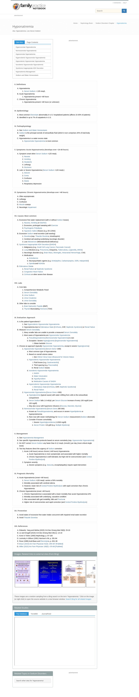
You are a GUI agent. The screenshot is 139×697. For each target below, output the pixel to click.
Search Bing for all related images (78, 599)
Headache (28, 162)
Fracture (61, 499)
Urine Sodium (29, 295)
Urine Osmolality (30, 301)
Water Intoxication (40, 376)
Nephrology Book (86, 23)
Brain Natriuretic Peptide (33, 306)
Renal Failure (29, 269)
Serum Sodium (29, 91)
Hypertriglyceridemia (47, 422)
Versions (117, 3)
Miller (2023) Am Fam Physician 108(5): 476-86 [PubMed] (41, 546)
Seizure (27, 173)
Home (75, 23)
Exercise (54, 225)
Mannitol (71, 406)
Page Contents (32, 42)
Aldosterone (32, 242)
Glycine (78, 406)
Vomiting (27, 159)
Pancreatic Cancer (63, 247)
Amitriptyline (56, 261)
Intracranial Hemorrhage (71, 253)
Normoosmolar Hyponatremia (26, 51)
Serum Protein (39, 425)
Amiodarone (33, 258)
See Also (19, 42)
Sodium (22, 133)
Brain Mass (48, 253)
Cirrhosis (27, 274)
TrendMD (34, 614)
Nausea (27, 156)
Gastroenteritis (52, 362)
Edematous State (25, 266)
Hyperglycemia (49, 341)
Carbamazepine (68, 261)
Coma (26, 176)
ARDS (79, 250)
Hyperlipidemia (75, 411)
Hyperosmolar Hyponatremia (26, 47)
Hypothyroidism (40, 379)
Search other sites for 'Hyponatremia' (30, 680)
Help (125, 3)
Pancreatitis (52, 365)
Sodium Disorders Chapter (105, 23)
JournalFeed (46, 614)
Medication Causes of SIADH (45, 381)
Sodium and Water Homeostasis (27, 75)
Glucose (49, 343)
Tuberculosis (63, 250)
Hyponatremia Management (25, 72)
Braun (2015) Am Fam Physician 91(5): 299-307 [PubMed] (41, 544)
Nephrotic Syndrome (44, 269)
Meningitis (57, 253)
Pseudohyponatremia (37, 338)
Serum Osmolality (31, 292)
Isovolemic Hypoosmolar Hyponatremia (29, 65)
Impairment (32, 207)
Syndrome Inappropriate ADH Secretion (29, 68)
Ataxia (26, 181)
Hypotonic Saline (30, 231)
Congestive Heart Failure (33, 272)
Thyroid (27, 309)
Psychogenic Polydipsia (33, 228)
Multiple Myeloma (62, 425)
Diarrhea (43, 223)
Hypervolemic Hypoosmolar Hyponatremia (30, 58)
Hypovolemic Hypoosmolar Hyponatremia (30, 61)
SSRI (77, 261)
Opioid (31, 263)
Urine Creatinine (30, 298)
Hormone (43, 309)
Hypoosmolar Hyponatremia (25, 54)
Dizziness (27, 167)
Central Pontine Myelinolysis (52, 486)
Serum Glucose (61, 400)
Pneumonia (44, 250)
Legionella (72, 250)
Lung (26, 250)
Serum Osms (51, 349)
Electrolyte (34, 115)
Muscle (22, 204)
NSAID (41, 263)
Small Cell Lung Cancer (46, 247)
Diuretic (27, 236)
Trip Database (21, 614)
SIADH (52, 244)
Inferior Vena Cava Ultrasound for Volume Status (55, 357)
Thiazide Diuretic (41, 236)
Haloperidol (84, 261)
